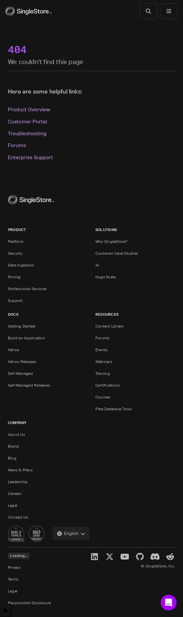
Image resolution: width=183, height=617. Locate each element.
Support (15, 300)
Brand (13, 446)
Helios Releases (22, 361)
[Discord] (155, 557)
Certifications (107, 385)
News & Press (20, 469)
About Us (16, 434)
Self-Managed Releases (29, 385)
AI (97, 265)
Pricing (14, 276)
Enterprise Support (30, 157)
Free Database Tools (113, 408)
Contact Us (18, 517)
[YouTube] (125, 557)
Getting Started (22, 326)
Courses (103, 396)
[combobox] (71, 533)
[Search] (148, 11)
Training (102, 373)
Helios (13, 349)
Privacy (14, 567)
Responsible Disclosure (29, 602)
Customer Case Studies (116, 253)
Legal (12, 505)
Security (15, 253)
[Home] (28, 11)
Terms (13, 579)
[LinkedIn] (94, 557)
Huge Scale (105, 276)
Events (101, 349)
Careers (15, 493)
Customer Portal (27, 121)
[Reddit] (170, 557)
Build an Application (26, 337)
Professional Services (27, 288)
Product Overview (29, 109)
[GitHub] (140, 557)
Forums (17, 145)
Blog (12, 458)
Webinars (103, 361)
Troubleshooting (27, 133)
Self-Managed (20, 373)
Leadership (18, 481)
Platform (15, 241)
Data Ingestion (21, 265)
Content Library (109, 326)
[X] (110, 557)
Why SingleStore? (111, 241)
